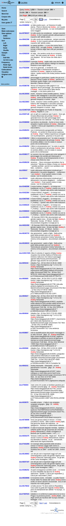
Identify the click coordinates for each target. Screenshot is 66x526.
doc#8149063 (24, 454)
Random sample (45, 10)
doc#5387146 (24, 114)
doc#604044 (23, 313)
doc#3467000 (24, 199)
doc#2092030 (24, 45)
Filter (3, 55)
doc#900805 (23, 279)
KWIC (5, 36)
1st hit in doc (8, 60)
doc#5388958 (24, 25)
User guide (6, 23)
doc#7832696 (24, 68)
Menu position (5, 84)
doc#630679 (23, 402)
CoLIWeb (24, 3)
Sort (3, 41)
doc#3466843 (24, 211)
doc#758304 (23, 385)
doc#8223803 (24, 102)
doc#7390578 (24, 428)
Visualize (5, 72)
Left (4, 43)
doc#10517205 (24, 253)
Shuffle (6, 50)
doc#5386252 (24, 138)
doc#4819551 (24, 217)
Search (4, 11)
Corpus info (6, 17)
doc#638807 (23, 333)
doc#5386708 (24, 86)
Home (4, 8)
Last (45, 19)
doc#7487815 (24, 494)
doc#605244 (23, 263)
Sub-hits (6, 58)
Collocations (6, 70)
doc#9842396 (24, 39)
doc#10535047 (24, 62)
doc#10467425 (24, 110)
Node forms (7, 67)
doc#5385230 (24, 162)
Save (3, 29)
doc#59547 (23, 170)
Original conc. (7, 74)
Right (5, 45)
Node (5, 48)
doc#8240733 (24, 233)
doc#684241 (23, 366)
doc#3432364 (24, 193)
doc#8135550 (24, 94)
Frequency (6, 62)
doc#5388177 (24, 154)
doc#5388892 (24, 78)
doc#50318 (23, 178)
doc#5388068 (24, 122)
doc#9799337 (24, 33)
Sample (4, 53)
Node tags (7, 65)
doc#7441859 (24, 444)
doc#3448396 (24, 186)
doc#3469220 (24, 205)
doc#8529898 (24, 478)
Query (27, 10)
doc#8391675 (24, 436)
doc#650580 (23, 348)
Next (41, 19)
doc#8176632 (24, 486)
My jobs (5, 20)
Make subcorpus (8, 31)
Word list (5, 14)
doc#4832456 (24, 225)
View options (7, 33)
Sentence (6, 38)
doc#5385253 (24, 130)
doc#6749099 (24, 420)
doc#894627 (23, 296)
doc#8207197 (24, 462)
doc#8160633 (24, 243)
